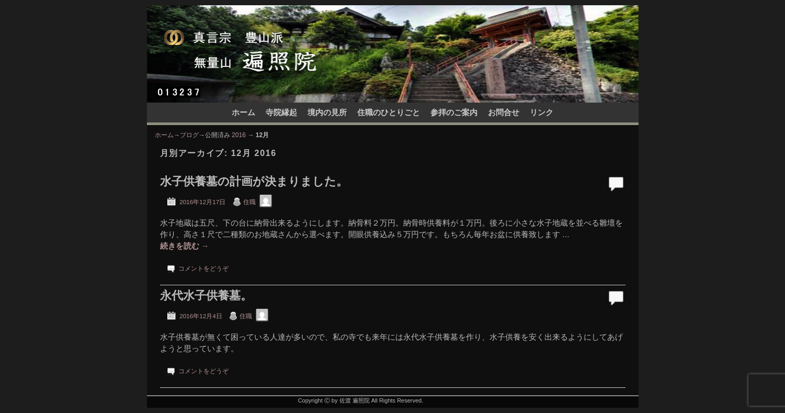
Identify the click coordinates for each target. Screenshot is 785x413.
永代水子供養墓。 (206, 295)
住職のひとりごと (388, 112)
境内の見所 (327, 112)
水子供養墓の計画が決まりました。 (254, 181)
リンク (541, 112)
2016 (239, 135)
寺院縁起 (281, 112)
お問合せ (503, 112)
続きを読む (184, 246)
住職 (249, 201)
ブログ (189, 135)
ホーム (243, 112)
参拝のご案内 (453, 112)
